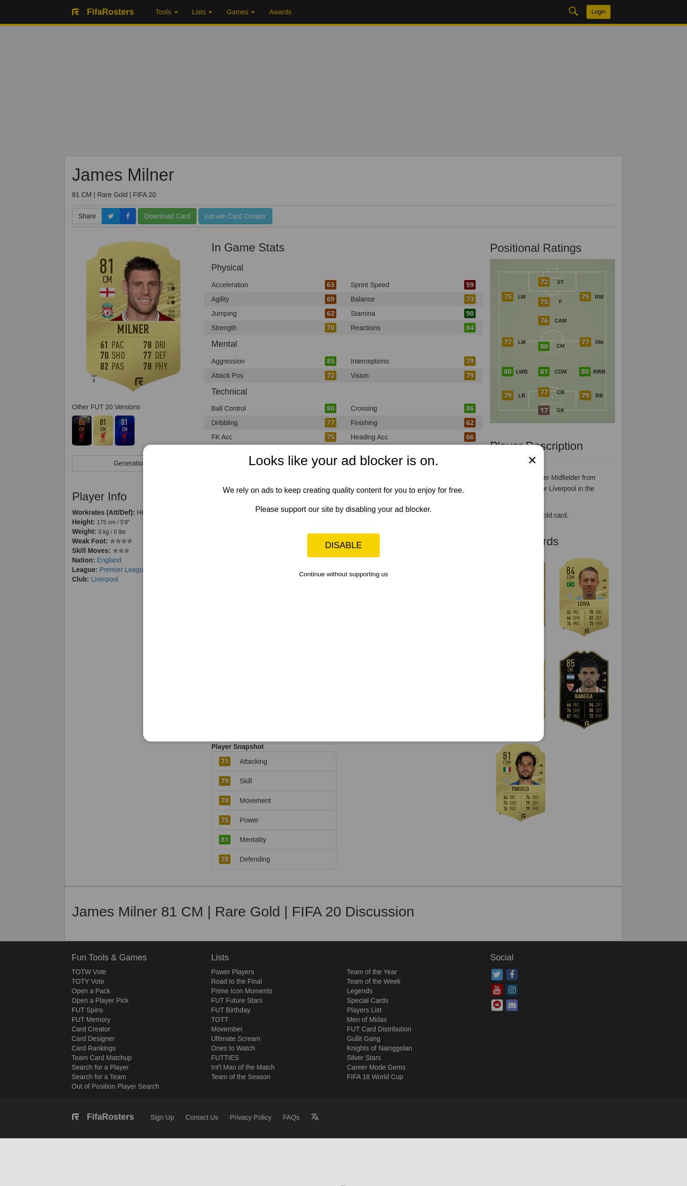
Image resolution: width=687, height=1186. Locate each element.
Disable (343, 545)
